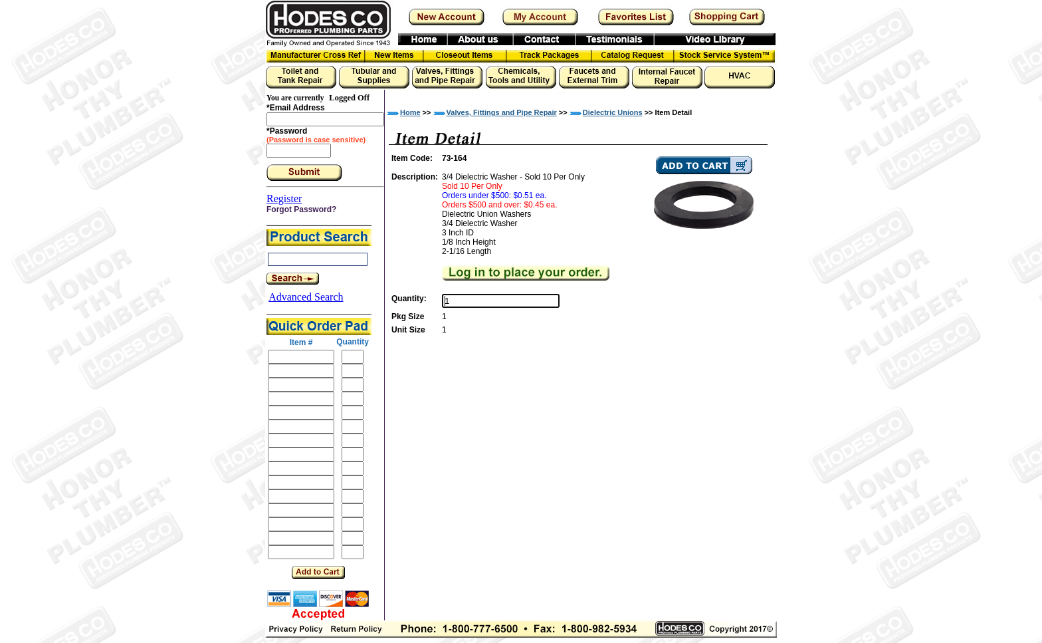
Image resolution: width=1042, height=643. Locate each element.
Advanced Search (305, 297)
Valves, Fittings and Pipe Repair (502, 112)
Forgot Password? (301, 209)
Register (284, 198)
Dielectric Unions (613, 112)
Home (410, 112)
